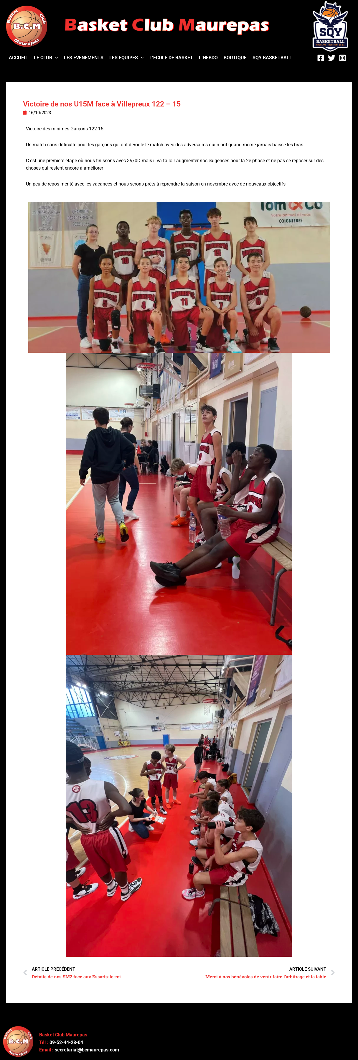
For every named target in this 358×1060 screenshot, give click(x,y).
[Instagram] (342, 58)
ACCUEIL (18, 57)
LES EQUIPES (126, 57)
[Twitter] (331, 58)
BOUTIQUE (235, 57)
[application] (55, 57)
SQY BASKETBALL (272, 57)
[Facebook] (320, 58)
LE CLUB (46, 57)
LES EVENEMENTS (83, 57)
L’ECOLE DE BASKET (171, 57)
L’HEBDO (208, 57)
